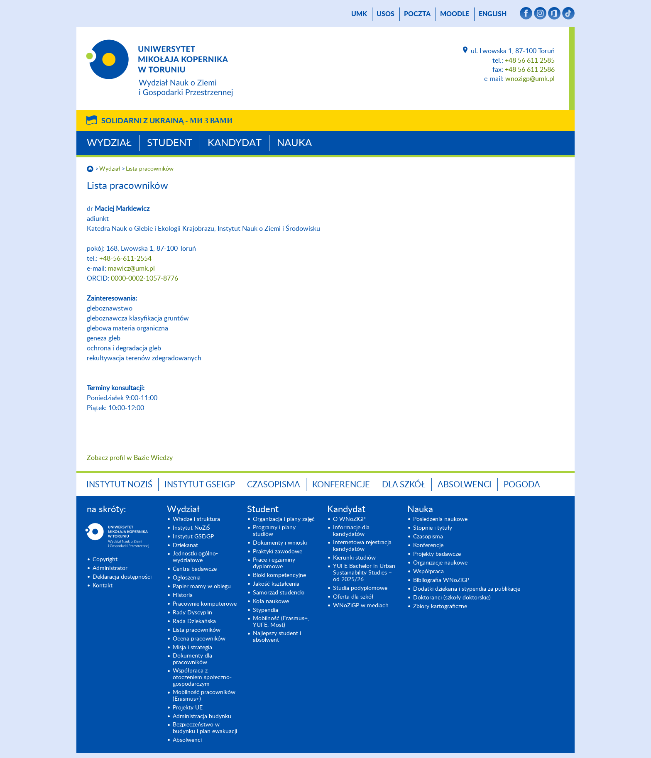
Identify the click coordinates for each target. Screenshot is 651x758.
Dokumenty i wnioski (280, 543)
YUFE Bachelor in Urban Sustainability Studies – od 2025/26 (364, 572)
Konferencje (341, 485)
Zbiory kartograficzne (440, 606)
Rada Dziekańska (194, 621)
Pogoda (522, 485)
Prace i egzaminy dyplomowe (274, 563)
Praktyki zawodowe (277, 552)
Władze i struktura (196, 519)
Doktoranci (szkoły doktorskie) (452, 598)
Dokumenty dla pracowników (192, 659)
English (493, 14)
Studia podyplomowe (360, 588)
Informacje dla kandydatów (351, 531)
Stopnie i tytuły (432, 528)
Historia (183, 595)
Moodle (454, 14)
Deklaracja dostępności (122, 577)
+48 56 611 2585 (530, 60)
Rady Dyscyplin (192, 613)
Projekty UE (188, 708)
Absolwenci (465, 485)
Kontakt (103, 586)
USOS (385, 14)
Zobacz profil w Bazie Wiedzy (130, 458)
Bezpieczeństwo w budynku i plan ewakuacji (205, 728)
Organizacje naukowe (440, 563)
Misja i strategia (192, 647)
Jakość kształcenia (276, 584)
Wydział (109, 143)
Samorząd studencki (278, 593)
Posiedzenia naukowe (440, 519)
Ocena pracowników (199, 639)
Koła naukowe (271, 601)
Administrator (110, 568)
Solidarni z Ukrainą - (166, 121)
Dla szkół (404, 485)
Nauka (294, 143)
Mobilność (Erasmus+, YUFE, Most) (281, 622)
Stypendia (265, 610)
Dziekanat (185, 545)
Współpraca (428, 572)
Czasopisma (273, 485)
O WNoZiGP (349, 519)
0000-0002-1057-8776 (144, 278)
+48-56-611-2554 (125, 258)
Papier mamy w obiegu (202, 586)
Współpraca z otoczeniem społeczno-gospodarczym (202, 677)
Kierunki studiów (354, 558)
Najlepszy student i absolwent (277, 637)
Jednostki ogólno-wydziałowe (195, 557)
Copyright (105, 559)
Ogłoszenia (187, 578)
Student (169, 143)
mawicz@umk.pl (131, 268)
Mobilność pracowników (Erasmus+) (204, 696)
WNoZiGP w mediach (361, 606)
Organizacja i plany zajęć (284, 519)
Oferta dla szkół (353, 597)
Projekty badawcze (437, 554)
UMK (359, 14)
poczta (417, 14)
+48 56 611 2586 (530, 69)
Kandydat (235, 143)
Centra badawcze (195, 569)
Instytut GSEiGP (199, 485)
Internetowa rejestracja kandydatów (362, 546)
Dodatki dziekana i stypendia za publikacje (466, 589)
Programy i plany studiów (274, 531)
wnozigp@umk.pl (530, 79)
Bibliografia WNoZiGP (441, 580)
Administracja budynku (202, 716)
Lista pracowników (150, 169)
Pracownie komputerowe (205, 604)
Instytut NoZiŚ (119, 485)
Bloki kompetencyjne (279, 575)
